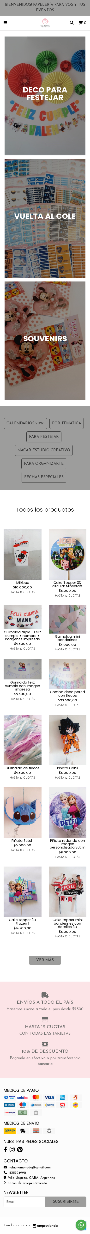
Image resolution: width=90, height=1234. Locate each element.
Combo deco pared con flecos (67, 694)
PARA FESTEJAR (44, 437)
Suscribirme (66, 1202)
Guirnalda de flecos (23, 768)
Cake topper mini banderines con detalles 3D (68, 923)
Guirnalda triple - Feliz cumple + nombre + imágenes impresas (22, 635)
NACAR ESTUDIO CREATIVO (44, 450)
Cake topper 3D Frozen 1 (22, 921)
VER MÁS (45, 960)
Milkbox (22, 582)
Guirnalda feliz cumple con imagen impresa (22, 686)
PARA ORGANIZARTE (44, 464)
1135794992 (15, 1173)
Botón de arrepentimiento (25, 1183)
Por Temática (66, 423)
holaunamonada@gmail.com (27, 1167)
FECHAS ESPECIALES (44, 477)
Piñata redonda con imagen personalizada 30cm (67, 844)
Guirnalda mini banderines (67, 638)
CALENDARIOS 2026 (25, 423)
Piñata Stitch (22, 840)
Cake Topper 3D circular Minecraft (67, 584)
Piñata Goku (67, 768)
